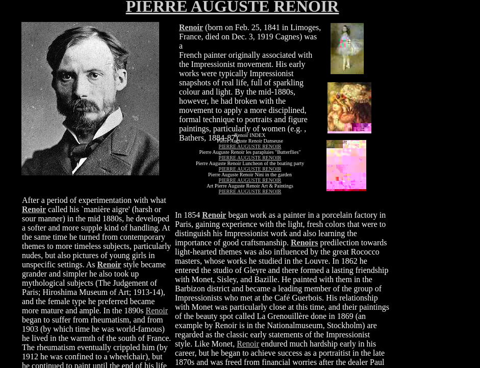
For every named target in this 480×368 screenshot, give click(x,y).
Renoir (248, 343)
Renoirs (304, 242)
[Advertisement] (422, 169)
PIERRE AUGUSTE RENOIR (250, 146)
